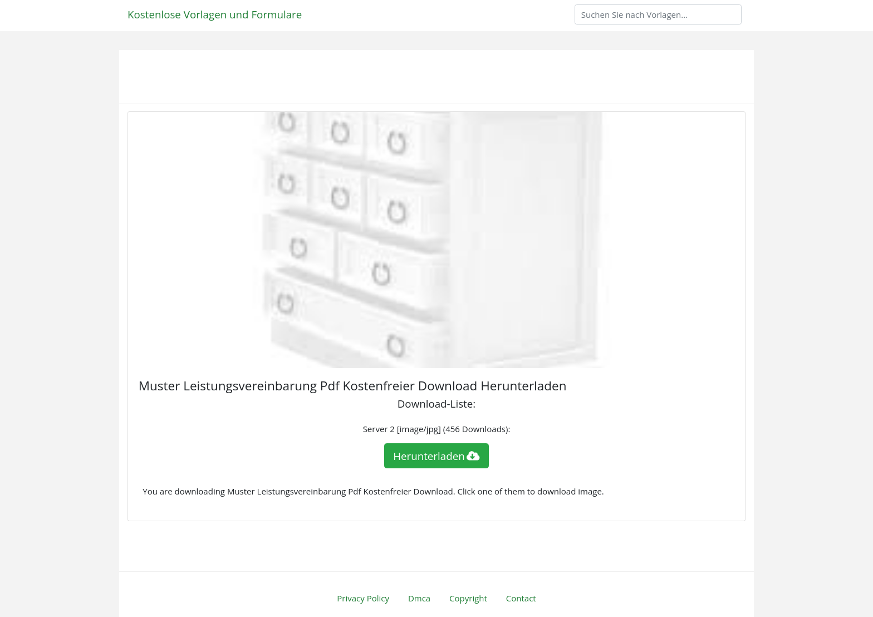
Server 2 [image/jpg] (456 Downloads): (437, 428)
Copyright (468, 598)
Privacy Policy (363, 598)
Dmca (419, 598)
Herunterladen (436, 456)
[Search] (658, 14)
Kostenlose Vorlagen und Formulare (214, 14)
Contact (521, 598)
